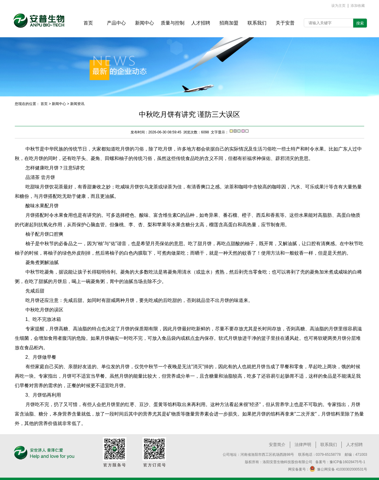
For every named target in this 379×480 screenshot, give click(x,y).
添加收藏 (358, 6)
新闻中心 (59, 104)
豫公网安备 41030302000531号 (338, 469)
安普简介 (277, 444)
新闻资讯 (77, 104)
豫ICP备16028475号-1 (347, 462)
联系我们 (328, 444)
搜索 (360, 23)
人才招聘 (354, 444)
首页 (44, 104)
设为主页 (338, 6)
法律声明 (303, 444)
